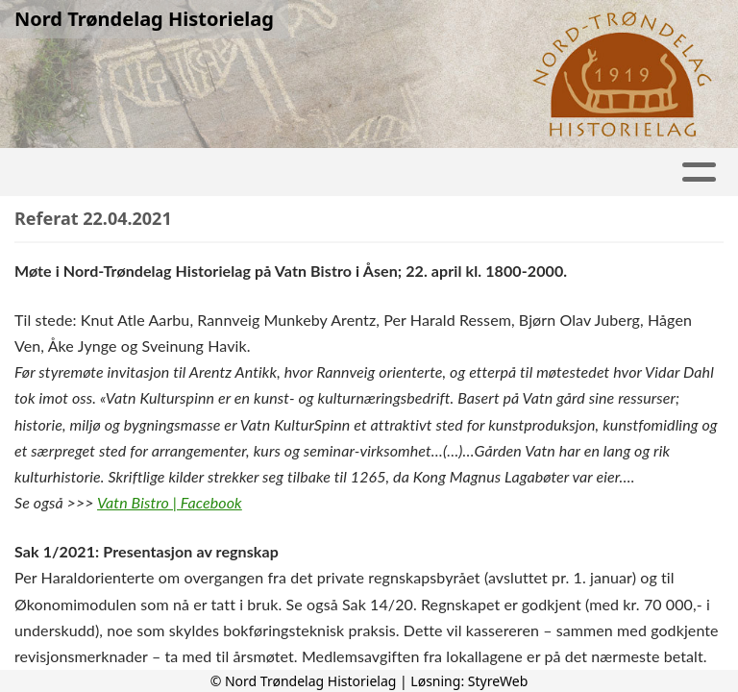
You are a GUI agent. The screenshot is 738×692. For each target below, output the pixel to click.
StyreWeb (498, 681)
